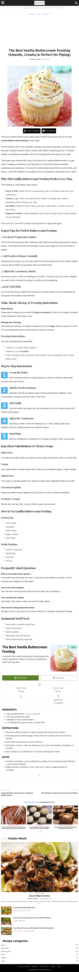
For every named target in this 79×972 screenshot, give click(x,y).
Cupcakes (39, 825)
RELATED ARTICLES (31, 802)
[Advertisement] (39, 31)
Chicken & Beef (18, 931)
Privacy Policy (44, 966)
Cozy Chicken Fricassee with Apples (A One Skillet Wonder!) (33, 928)
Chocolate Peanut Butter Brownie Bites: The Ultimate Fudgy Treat (65, 827)
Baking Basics (13, 825)
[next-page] (41, 831)
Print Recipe (49, 131)
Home (3, 8)
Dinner (15, 921)
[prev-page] (38, 831)
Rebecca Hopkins (36, 59)
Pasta (3, 954)
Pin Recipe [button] (58, 678)
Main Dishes (17, 910)
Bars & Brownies (65, 825)
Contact (53, 966)
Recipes (9, 8)
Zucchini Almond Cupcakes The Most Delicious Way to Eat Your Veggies (39, 827)
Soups (3, 961)
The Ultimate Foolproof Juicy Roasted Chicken (59, 793)
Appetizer (4, 958)
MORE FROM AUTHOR (46, 802)
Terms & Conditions (24, 966)
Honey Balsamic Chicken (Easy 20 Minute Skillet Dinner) (17, 794)
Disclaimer (35, 966)
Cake (14, 8)
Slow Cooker (39, 893)
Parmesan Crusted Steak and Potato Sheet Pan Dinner (32, 918)
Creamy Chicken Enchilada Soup (24, 908)
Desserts (46, 14)
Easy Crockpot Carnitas (39, 895)
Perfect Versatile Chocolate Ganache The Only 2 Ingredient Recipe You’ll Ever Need (13, 827)
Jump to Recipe (31, 131)
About (59, 966)
